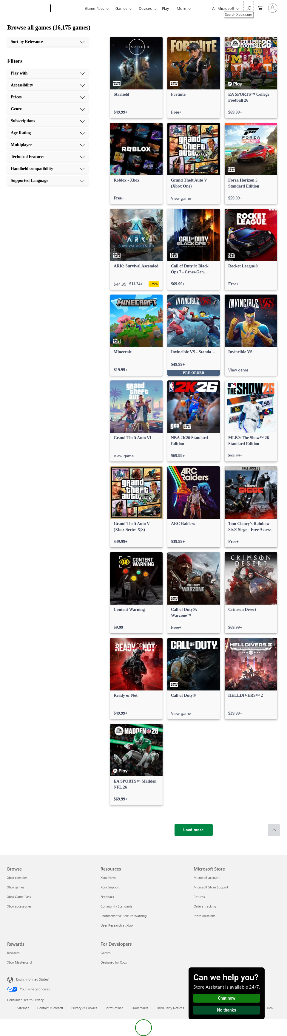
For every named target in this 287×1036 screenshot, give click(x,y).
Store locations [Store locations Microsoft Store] (204, 916)
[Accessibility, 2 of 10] (47, 85)
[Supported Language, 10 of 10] (47, 180)
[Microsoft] (27, 8)
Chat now (226, 998)
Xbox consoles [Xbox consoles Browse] (17, 877)
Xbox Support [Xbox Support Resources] (110, 887)
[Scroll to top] (274, 830)
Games (121, 8)
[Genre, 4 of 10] (47, 109)
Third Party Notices (170, 1008)
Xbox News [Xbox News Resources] (108, 877)
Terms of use (114, 1008)
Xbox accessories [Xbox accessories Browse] (19, 906)
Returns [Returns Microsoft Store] (199, 897)
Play (165, 8)
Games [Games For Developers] (106, 953)
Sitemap (23, 1008)
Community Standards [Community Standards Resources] (116, 906)
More (181, 8)
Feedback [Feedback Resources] (107, 897)
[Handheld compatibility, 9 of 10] (47, 169)
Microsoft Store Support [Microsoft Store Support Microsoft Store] (211, 887)
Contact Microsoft (50, 1008)
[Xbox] (67, 8)
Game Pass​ (94, 8)
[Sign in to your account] (273, 8)
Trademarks (139, 1008)
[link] (136, 77)
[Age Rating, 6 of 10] (47, 133)
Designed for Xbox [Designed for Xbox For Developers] (114, 962)
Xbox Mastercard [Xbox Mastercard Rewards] (19, 962)
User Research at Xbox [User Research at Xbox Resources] (117, 925)
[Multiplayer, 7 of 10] (47, 145)
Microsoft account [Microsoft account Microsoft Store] (207, 877)
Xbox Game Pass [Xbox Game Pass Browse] (19, 897)
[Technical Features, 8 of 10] (47, 157)
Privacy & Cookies (84, 1008)
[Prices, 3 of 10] (47, 97)
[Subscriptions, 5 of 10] (47, 121)
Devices (145, 8)
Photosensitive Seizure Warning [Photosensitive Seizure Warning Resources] (123, 916)
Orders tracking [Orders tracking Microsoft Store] (205, 906)
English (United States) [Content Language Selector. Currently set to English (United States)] (32, 979)
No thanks (226, 1010)
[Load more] (194, 830)
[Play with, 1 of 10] (47, 73)
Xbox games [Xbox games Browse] (15, 887)
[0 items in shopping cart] (260, 8)
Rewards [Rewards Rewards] (13, 953)
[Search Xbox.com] (248, 7)
